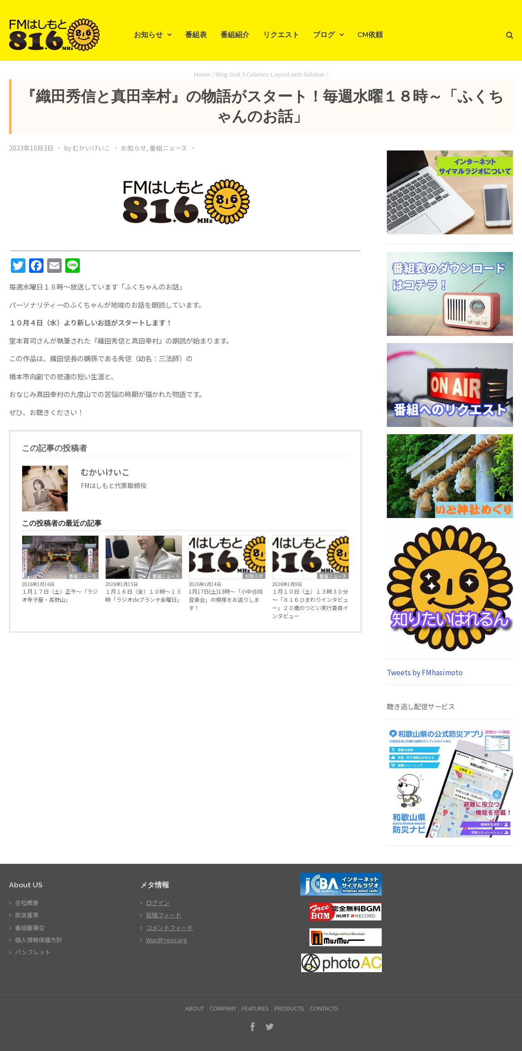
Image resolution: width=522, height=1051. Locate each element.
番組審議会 (29, 927)
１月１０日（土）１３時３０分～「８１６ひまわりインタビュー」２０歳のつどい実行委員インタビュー (310, 603)
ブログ (324, 34)
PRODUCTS (289, 1008)
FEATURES (255, 1008)
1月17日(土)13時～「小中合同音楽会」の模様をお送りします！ (226, 599)
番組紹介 (234, 34)
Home (202, 74)
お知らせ (148, 34)
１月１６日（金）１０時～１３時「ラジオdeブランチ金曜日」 (143, 595)
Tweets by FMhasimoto (425, 672)
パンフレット (33, 952)
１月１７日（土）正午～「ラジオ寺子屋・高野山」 (60, 595)
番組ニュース (168, 147)
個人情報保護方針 (38, 939)
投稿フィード (163, 915)
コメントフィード (169, 927)
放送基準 (27, 915)
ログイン (158, 902)
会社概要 (27, 902)
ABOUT (194, 1008)
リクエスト (281, 34)
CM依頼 (370, 34)
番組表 (196, 34)
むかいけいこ (92, 147)
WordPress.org (166, 939)
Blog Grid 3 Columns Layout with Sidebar (270, 74)
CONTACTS (324, 1008)
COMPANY (223, 1008)
